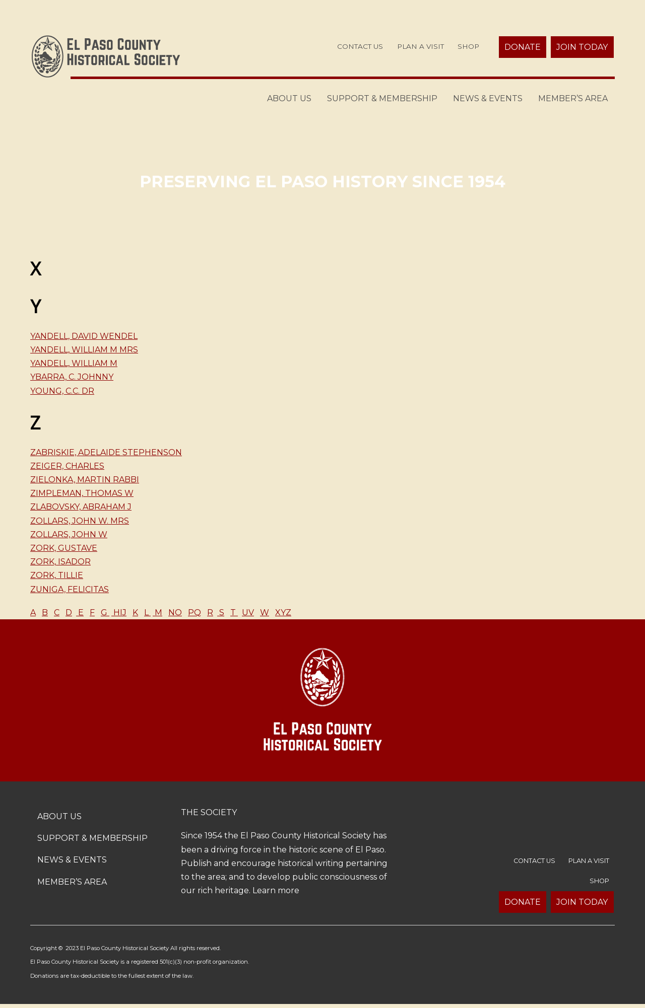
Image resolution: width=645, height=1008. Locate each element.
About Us (289, 98)
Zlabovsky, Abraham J (81, 507)
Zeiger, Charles (67, 466)
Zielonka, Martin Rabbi (84, 479)
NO (175, 612)
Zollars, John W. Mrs (79, 521)
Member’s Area (573, 98)
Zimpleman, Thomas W (82, 493)
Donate (522, 47)
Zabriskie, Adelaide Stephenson (106, 452)
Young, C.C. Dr (62, 391)
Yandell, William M (73, 363)
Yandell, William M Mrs (84, 349)
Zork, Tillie (56, 575)
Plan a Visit (420, 46)
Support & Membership (382, 98)
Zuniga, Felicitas (69, 589)
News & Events (488, 98)
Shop (468, 46)
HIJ (118, 612)
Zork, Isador (60, 561)
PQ (194, 612)
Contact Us (360, 46)
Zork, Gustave (63, 548)
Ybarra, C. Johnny (71, 377)
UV (248, 612)
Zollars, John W (68, 534)
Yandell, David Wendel (84, 336)
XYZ (283, 612)
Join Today (582, 47)
